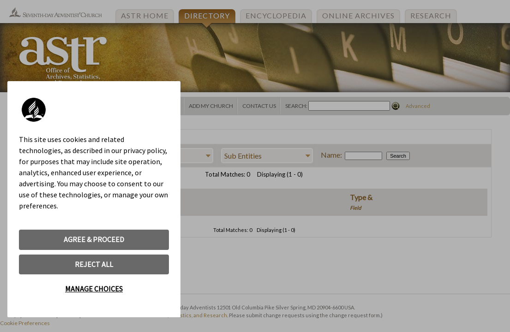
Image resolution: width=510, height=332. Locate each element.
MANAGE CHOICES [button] (94, 288)
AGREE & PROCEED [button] (94, 239)
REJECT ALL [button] (94, 264)
